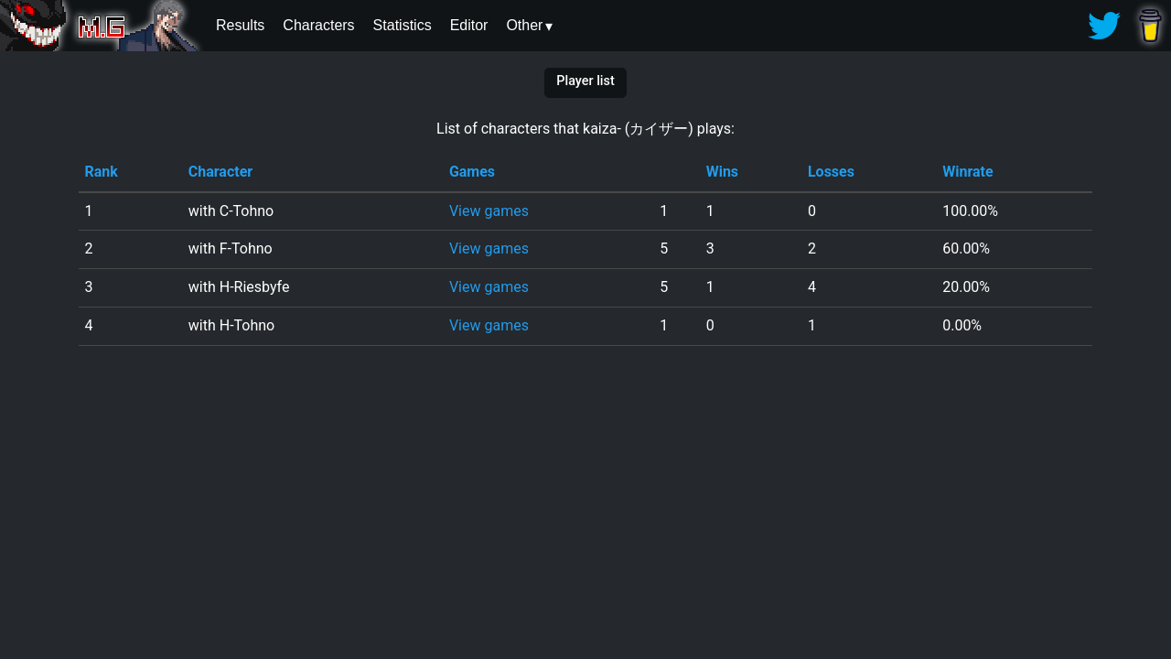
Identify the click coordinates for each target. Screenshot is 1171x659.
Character (220, 171)
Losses (831, 171)
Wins (722, 171)
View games (489, 211)
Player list (585, 81)
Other (524, 25)
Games (472, 171)
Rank (100, 171)
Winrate (967, 171)
